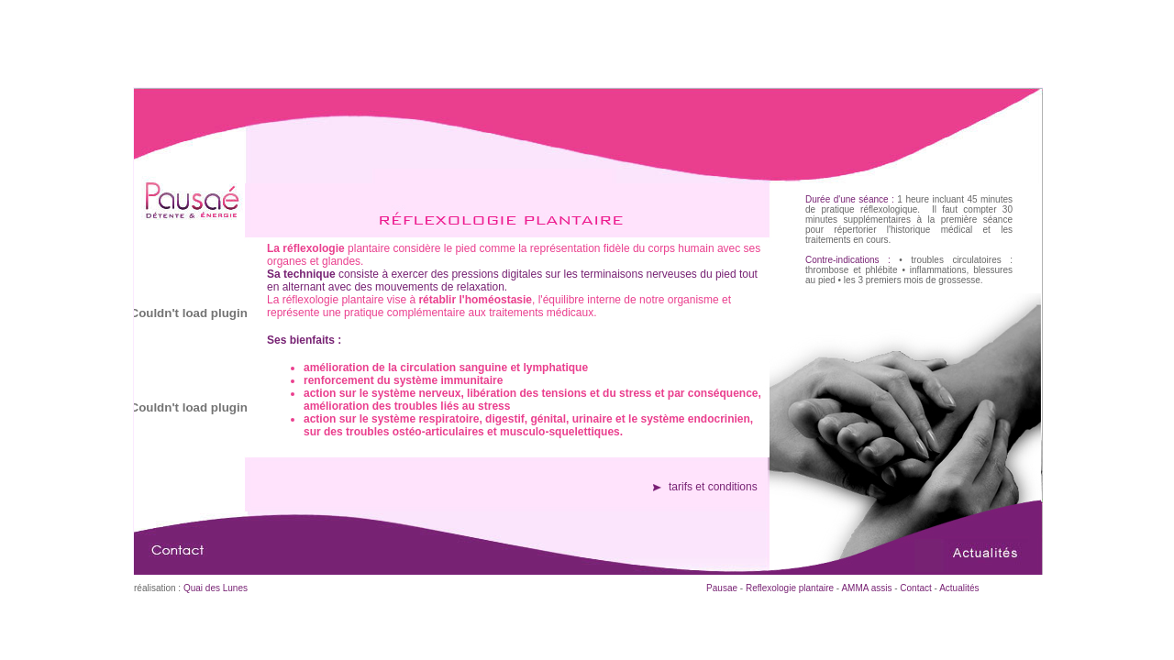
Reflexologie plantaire (790, 588)
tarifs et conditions (713, 486)
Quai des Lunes (215, 588)
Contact (915, 588)
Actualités (959, 588)
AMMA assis (865, 588)
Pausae (721, 588)
